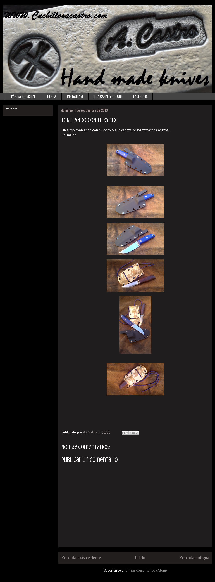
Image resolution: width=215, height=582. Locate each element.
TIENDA (51, 96)
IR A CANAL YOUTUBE (108, 96)
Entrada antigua (194, 557)
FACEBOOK (140, 96)
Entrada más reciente (81, 557)
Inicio (140, 557)
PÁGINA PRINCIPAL (23, 96)
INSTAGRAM (75, 96)
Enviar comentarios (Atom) (146, 570)
